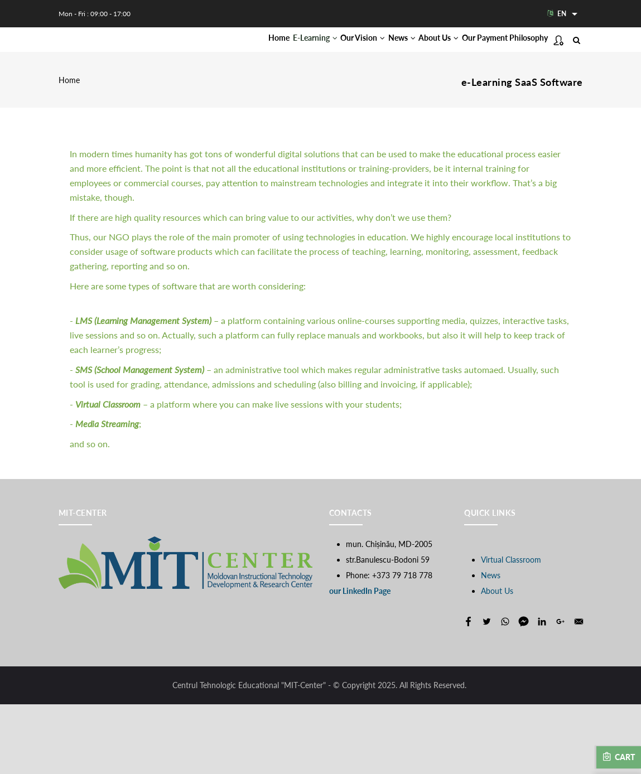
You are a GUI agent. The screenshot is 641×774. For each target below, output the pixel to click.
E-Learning (281, 51)
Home (233, 51)
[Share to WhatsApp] (505, 691)
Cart (619, 757)
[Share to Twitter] (487, 691)
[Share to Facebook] (468, 691)
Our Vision (341, 51)
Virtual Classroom (511, 629)
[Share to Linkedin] (542, 691)
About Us (440, 51)
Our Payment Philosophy (268, 98)
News (392, 51)
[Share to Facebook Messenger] (524, 691)
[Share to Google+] (560, 691)
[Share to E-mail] (579, 691)
